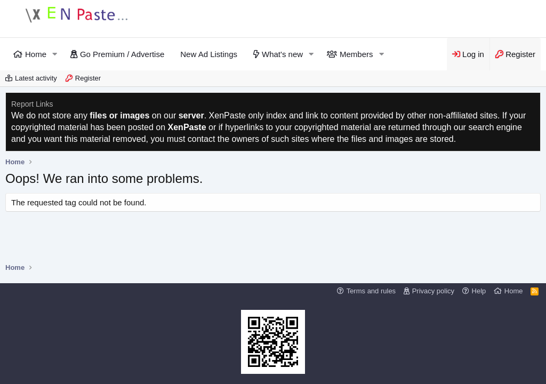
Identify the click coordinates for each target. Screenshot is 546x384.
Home (35, 54)
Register (88, 78)
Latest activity (36, 78)
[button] (54, 54)
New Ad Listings (208, 54)
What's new (282, 54)
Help (479, 291)
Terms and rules (371, 291)
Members (356, 54)
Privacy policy (433, 291)
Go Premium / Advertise (122, 54)
